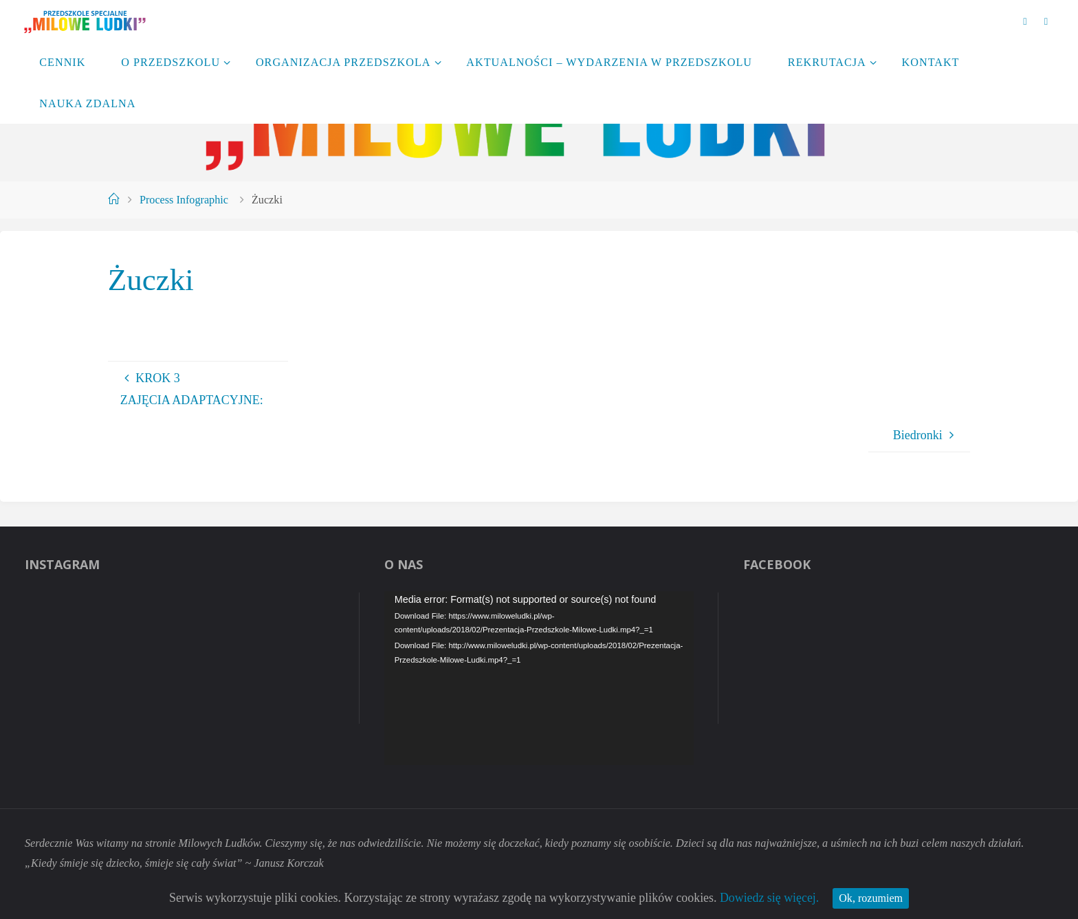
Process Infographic (184, 200)
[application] (539, 678)
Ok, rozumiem (874, 898)
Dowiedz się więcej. (771, 897)
